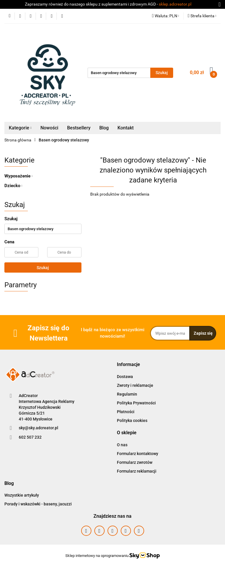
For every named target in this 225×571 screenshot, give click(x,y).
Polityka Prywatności (136, 403)
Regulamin (127, 394)
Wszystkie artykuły (21, 495)
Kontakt (125, 128)
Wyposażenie (18, 176)
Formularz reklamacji (136, 471)
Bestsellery (79, 128)
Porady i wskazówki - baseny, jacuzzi (38, 504)
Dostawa (125, 376)
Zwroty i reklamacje (135, 385)
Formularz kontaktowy (137, 453)
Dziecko (13, 185)
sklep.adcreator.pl (175, 4)
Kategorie (20, 128)
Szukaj (43, 267)
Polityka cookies (132, 420)
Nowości (49, 128)
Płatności (125, 411)
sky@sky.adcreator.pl (38, 427)
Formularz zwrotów (134, 462)
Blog (104, 128)
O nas (122, 444)
